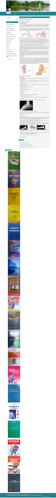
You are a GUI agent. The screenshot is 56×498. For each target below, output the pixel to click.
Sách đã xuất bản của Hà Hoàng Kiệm (12, 56)
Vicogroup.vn (48, 496)
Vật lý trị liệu (9, 49)
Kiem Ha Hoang (10, 59)
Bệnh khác (8, 45)
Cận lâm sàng (9, 43)
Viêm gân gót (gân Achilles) (24, 143)
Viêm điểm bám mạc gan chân (25, 142)
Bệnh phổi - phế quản (10, 34)
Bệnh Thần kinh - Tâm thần (11, 36)
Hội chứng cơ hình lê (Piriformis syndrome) (26, 144)
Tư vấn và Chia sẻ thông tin (11, 53)
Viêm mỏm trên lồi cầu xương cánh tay (26, 145)
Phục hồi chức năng (10, 51)
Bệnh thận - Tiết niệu (10, 24)
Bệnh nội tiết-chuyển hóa (11, 30)
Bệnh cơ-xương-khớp (10, 28)
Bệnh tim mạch (9, 26)
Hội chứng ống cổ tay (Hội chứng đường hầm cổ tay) (28, 146)
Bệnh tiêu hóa (9, 32)
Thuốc (8, 47)
